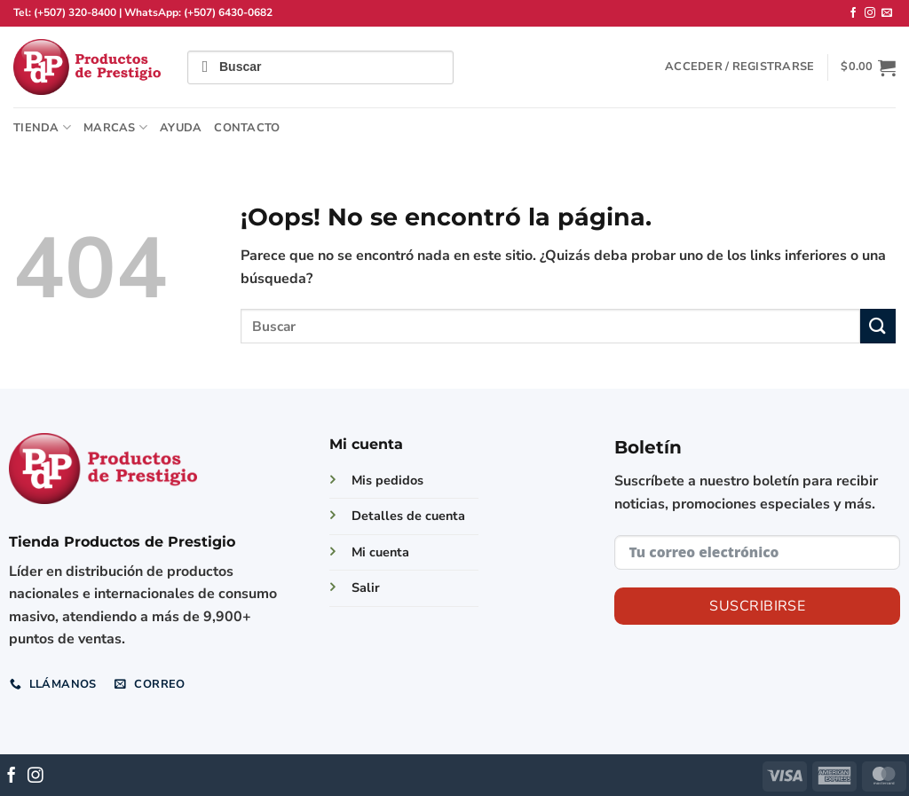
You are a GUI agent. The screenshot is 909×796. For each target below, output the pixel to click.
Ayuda (181, 128)
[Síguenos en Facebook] (853, 13)
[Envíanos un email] (886, 13)
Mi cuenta (380, 552)
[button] (739, 66)
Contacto (247, 128)
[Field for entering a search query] (320, 67)
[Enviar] (878, 326)
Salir (366, 587)
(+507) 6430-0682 (228, 12)
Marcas (115, 127)
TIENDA (42, 127)
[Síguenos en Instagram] (870, 13)
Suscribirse (757, 606)
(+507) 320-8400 (75, 12)
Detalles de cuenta (408, 515)
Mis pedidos (387, 480)
